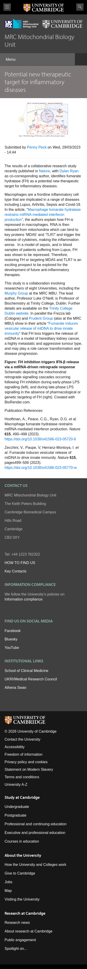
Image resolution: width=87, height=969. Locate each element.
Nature (44, 171)
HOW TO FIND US (20, 563)
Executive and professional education (35, 833)
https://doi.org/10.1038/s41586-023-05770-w (41, 468)
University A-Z (16, 784)
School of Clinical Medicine (26, 671)
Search (80, 7)
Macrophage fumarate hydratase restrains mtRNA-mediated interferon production (43, 215)
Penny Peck (36, 147)
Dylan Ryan (69, 171)
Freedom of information (23, 754)
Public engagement (20, 940)
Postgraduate (15, 815)
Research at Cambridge (25, 913)
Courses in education (22, 841)
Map (8, 891)
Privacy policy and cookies (26, 762)
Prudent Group (41, 318)
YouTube (12, 648)
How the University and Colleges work (35, 865)
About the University (23, 855)
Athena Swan (15, 688)
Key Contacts (15, 571)
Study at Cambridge (22, 797)
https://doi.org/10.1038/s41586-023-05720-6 (40, 439)
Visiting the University (22, 899)
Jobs (8, 882)
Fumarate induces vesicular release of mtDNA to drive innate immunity (41, 328)
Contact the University (23, 739)
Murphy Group (16, 293)
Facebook (13, 631)
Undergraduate (17, 807)
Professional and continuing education (35, 824)
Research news (17, 923)
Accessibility (14, 747)
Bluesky (11, 639)
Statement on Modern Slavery (29, 769)
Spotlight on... (16, 949)
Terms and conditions (22, 777)
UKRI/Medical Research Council (31, 679)
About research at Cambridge (28, 931)
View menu (7, 7)
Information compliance (23, 599)
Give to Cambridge (20, 873)
